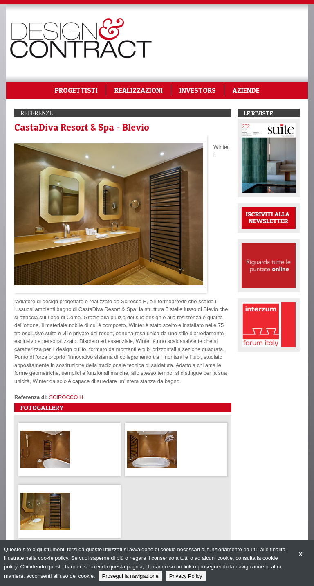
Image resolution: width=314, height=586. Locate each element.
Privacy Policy (185, 576)
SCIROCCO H (66, 397)
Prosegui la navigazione (130, 576)
